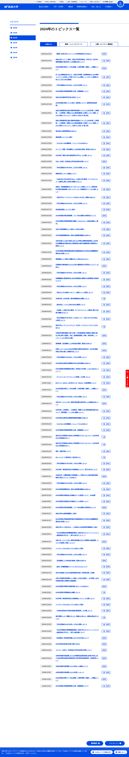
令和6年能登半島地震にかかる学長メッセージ (70, 672)
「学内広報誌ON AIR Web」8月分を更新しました (71, 286)
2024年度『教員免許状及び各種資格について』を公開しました (75, 598)
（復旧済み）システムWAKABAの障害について (70, 304)
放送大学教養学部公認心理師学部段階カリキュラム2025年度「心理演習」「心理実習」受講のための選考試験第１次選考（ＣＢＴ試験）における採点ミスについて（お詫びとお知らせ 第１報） (77, 123)
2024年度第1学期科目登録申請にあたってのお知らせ (72, 586)
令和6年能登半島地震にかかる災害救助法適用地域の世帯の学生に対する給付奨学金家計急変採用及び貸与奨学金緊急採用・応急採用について (77, 658)
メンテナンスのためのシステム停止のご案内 (69, 548)
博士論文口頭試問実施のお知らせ (66, 131)
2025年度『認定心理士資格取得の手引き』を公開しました (74, 155)
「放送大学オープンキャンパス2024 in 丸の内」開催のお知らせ (75, 197)
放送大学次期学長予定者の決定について (68, 97)
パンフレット (115, 743)
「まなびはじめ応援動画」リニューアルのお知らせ (72, 143)
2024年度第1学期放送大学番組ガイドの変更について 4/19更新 (75, 495)
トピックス (14, 22)
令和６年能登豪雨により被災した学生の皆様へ (70, 229)
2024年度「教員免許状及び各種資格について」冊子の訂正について (77, 469)
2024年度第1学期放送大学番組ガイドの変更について (72, 501)
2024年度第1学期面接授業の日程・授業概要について (72, 686)
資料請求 (95, 743)
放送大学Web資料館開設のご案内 (66, 513)
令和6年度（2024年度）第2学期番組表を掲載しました (72, 298)
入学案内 (109, 7)
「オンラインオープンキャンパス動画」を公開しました (73, 377)
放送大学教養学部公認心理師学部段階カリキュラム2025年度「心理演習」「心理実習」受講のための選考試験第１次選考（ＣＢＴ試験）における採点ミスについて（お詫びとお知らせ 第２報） (77, 113)
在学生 (104, 54)
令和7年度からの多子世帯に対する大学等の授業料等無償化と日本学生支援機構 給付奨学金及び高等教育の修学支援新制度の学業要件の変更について (77, 243)
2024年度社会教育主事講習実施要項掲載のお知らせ (72, 418)
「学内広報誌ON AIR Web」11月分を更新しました (71, 167)
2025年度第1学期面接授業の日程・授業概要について (72, 91)
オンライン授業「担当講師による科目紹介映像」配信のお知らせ (76, 149)
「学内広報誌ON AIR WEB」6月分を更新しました (71, 396)
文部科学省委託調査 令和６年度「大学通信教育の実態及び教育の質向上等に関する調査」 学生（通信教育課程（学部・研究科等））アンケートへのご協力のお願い (77, 335)
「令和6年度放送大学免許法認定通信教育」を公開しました (74, 610)
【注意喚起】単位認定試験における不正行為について (72, 638)
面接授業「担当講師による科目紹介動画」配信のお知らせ (74, 343)
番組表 (70, 7)
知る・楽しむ (96, 7)
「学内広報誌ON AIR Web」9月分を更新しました (71, 272)
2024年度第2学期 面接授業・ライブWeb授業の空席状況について (76, 215)
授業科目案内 (82, 7)
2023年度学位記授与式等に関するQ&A (68, 644)
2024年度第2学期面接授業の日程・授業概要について (72, 430)
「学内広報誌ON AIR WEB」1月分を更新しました (71, 624)
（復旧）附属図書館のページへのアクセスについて (72, 566)
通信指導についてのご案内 (64, 137)
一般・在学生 (106, 60)
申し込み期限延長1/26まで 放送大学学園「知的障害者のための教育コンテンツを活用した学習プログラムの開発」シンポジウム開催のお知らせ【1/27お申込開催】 (77, 77)
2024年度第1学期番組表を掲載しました (68, 592)
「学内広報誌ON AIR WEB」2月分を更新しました (71, 554)
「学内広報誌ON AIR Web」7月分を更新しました (71, 357)
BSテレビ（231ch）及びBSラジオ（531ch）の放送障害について (76, 383)
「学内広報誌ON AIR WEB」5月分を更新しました (71, 463)
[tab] (48, 44)
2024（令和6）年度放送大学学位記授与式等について (72, 161)
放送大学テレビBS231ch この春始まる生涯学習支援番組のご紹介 (77, 527)
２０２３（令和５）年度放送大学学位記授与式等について (74, 650)
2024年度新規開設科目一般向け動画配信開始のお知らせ (73, 235)
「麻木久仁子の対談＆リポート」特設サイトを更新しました (74, 292)
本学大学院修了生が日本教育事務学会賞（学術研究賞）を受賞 (75, 572)
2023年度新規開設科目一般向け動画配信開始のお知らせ (73, 489)
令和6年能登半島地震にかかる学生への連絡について (72, 666)
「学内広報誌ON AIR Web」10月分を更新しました (71, 203)
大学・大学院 (59, 7)
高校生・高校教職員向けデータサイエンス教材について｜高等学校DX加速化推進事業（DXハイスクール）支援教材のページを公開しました (77, 189)
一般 (103, 298)
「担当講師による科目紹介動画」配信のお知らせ (71, 560)
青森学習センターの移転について (66, 173)
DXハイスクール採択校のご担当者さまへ (68, 457)
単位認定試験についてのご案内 (65, 209)
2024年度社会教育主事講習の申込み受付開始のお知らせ (73, 363)
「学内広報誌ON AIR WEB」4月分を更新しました (71, 483)
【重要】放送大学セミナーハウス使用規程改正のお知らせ (74, 54)
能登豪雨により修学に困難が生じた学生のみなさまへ (72, 259)
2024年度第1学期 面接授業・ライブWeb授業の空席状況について (76, 507)
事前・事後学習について (63, 451)
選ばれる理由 (44, 7)
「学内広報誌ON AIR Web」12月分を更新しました (71, 85)
